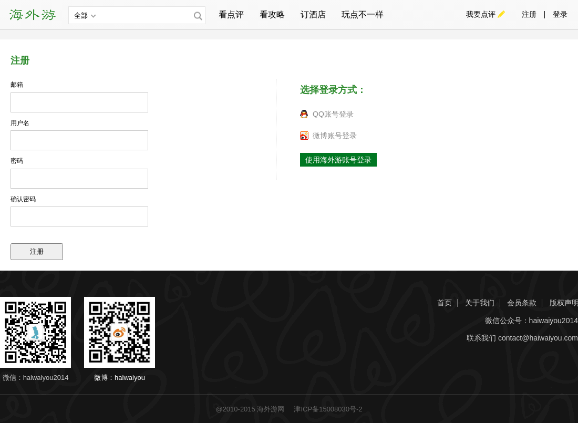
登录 (560, 14)
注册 (529, 14)
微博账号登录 (335, 135)
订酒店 (313, 14)
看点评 (231, 14)
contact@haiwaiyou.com (538, 338)
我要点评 (481, 14)
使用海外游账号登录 (338, 160)
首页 (444, 303)
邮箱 (17, 84)
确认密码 (23, 199)
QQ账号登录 (333, 114)
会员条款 (521, 303)
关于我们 (479, 303)
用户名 (20, 123)
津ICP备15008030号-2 (328, 409)
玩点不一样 (363, 14)
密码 (17, 160)
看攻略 (272, 14)
